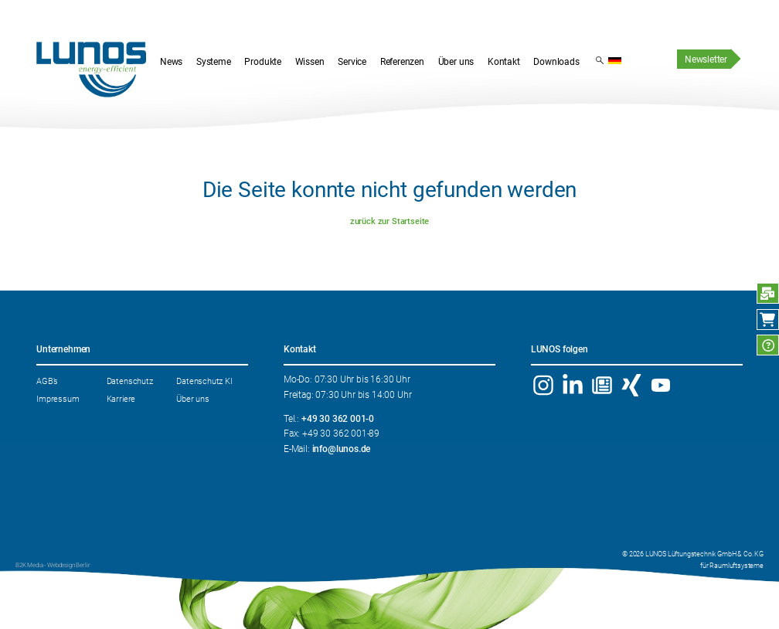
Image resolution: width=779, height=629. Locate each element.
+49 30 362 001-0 (337, 418)
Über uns (192, 398)
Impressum (57, 398)
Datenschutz (130, 381)
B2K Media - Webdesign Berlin (52, 565)
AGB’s (47, 381)
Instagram (543, 385)
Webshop (768, 319)
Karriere (121, 398)
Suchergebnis (600, 59)
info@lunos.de (341, 449)
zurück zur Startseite (389, 221)
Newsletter (706, 59)
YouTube (660, 385)
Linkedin (573, 385)
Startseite (91, 70)
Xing (631, 385)
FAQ (768, 345)
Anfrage (768, 293)
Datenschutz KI (204, 381)
